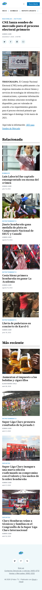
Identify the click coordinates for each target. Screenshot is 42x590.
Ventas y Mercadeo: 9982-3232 (22, 573)
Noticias (18, 19)
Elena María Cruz (9, 383)
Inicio (4, 11)
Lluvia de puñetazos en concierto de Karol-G (16, 325)
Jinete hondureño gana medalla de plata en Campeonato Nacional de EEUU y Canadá (18, 229)
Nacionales (7, 19)
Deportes (6, 463)
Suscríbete (33, 4)
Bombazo (14, 11)
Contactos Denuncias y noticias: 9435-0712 (21, 571)
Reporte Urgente (29, 11)
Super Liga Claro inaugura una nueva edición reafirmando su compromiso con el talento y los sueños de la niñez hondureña (20, 473)
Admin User (7, 34)
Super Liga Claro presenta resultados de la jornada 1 (18, 423)
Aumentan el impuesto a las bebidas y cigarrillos (19, 379)
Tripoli (21, 582)
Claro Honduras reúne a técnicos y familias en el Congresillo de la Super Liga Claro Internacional (19, 525)
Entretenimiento (9, 221)
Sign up (21, 568)
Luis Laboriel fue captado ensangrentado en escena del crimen (20, 180)
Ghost (34, 579)
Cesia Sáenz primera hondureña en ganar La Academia (16, 278)
